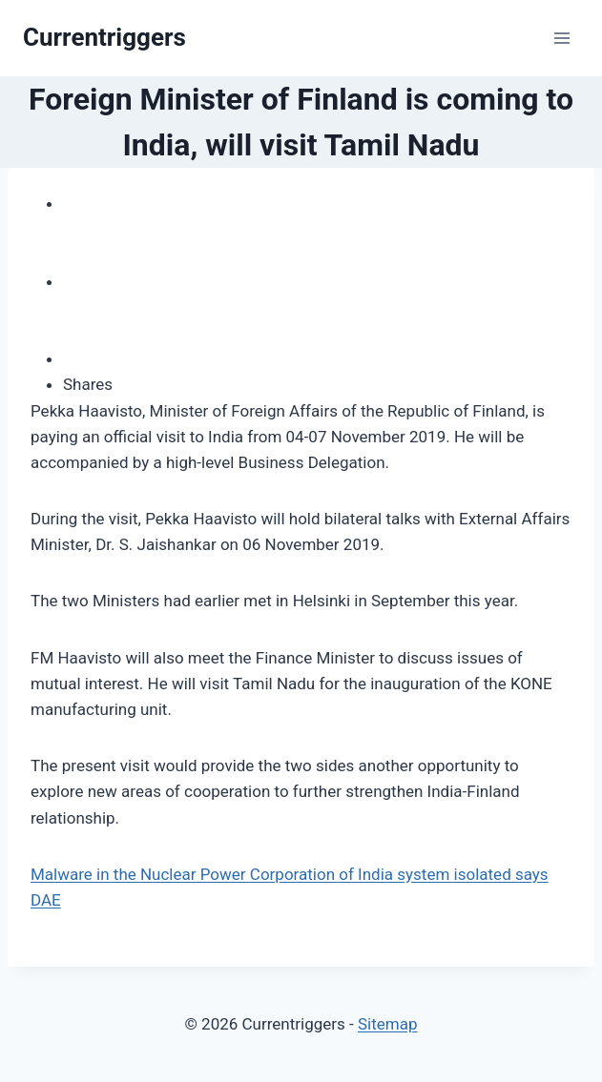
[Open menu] (561, 37)
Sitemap (388, 1023)
